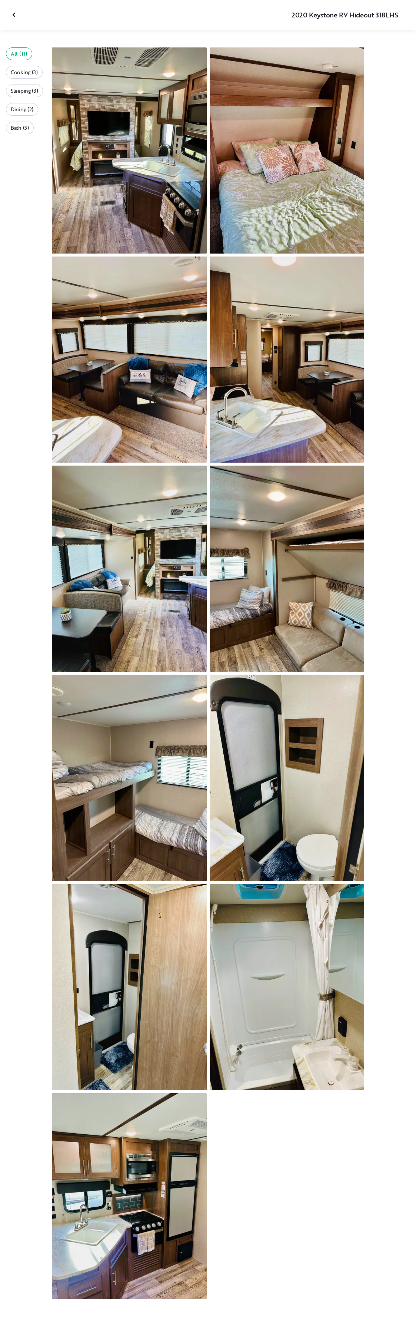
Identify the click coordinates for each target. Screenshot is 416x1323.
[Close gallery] (15, 15)
